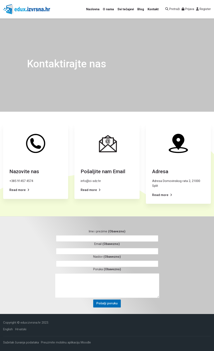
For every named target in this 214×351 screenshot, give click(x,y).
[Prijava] (188, 9)
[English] (8, 329)
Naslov (107, 257)
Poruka (107, 269)
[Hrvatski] (20, 329)
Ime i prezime (107, 231)
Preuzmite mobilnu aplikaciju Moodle (66, 342)
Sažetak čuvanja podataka (21, 342)
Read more (17, 190)
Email (107, 244)
